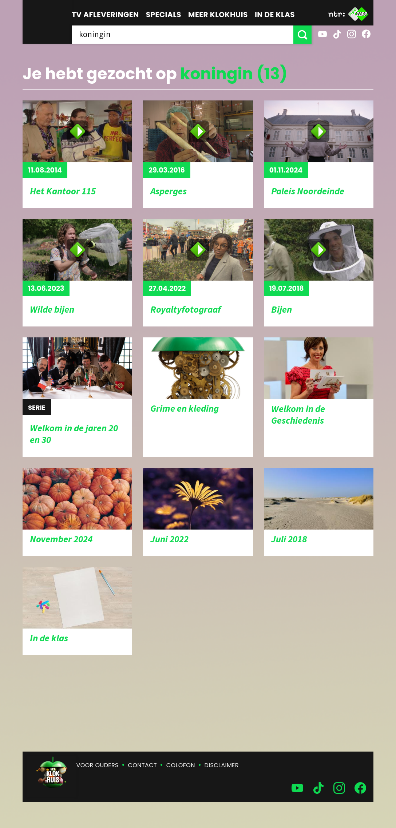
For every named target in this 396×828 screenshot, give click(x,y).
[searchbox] (182, 34)
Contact (142, 765)
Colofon (180, 765)
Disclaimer (222, 765)
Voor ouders (97, 765)
